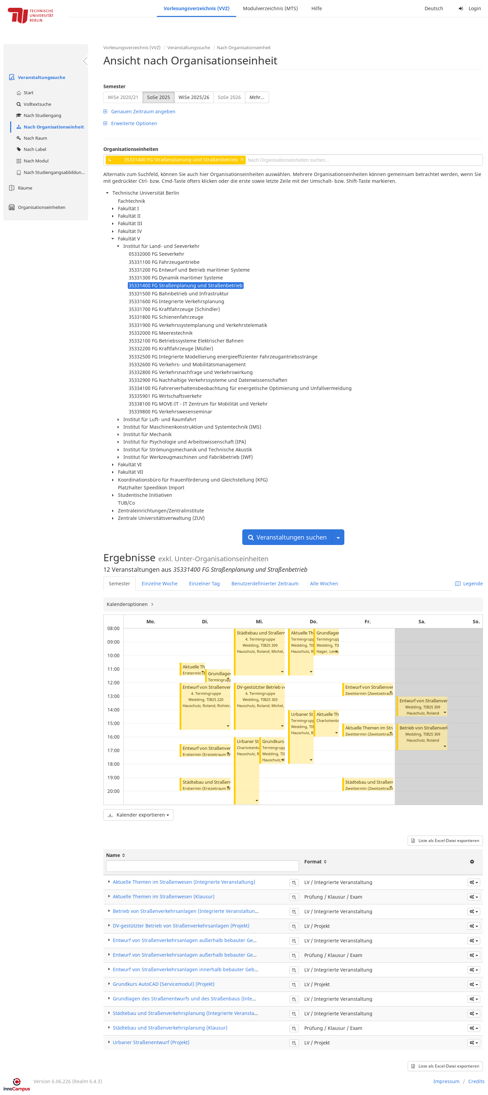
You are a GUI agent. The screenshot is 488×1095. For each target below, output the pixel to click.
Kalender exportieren (138, 815)
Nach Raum (31, 138)
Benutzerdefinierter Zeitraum (265, 583)
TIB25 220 (214, 699)
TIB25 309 (269, 645)
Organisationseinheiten (36, 207)
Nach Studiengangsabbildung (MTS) (51, 172)
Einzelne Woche (160, 583)
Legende (469, 583)
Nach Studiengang (38, 115)
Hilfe (316, 8)
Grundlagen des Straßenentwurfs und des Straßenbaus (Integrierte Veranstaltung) (208, 998)
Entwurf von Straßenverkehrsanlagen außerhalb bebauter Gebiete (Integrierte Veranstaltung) (220, 940)
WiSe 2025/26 (194, 97)
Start (24, 93)
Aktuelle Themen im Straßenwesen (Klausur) (390, 728)
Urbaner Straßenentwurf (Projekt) (151, 1042)
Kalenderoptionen (128, 604)
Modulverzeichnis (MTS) (270, 8)
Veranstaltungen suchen (287, 537)
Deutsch (434, 8)
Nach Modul (31, 161)
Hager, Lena (327, 651)
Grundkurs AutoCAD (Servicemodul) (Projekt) (164, 984)
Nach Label (30, 149)
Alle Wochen (324, 583)
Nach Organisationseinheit (49, 127)
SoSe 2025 (158, 97)
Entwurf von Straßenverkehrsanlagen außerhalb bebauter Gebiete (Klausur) (200, 955)
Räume (19, 188)
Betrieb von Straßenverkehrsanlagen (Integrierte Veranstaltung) (186, 911)
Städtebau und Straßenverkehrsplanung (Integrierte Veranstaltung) (190, 1013)
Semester (114, 86)
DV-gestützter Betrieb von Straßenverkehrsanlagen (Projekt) (181, 925)
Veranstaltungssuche (36, 77)
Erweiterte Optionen (130, 123)
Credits (476, 1081)
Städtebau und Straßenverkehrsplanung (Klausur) (170, 1027)
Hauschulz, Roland (199, 705)
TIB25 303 (269, 699)
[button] (202, 671)
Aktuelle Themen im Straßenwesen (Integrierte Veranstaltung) (184, 882)
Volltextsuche (33, 104)
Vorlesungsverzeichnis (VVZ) (196, 8)
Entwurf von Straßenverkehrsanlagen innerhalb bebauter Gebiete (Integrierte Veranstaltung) (219, 969)
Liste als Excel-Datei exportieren (445, 840)
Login (469, 8)
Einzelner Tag (204, 583)
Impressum (446, 1081)
